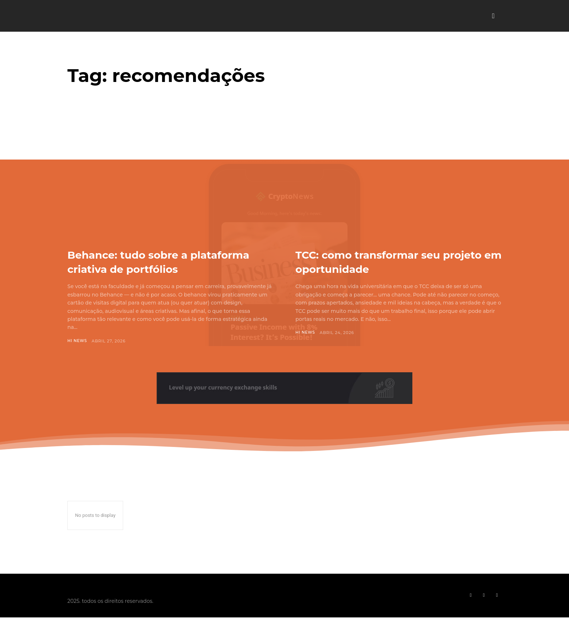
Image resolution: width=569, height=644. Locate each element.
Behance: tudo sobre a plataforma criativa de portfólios (140, 268)
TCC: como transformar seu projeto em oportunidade (383, 261)
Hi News (77, 355)
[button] (493, 16)
